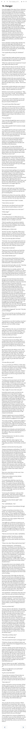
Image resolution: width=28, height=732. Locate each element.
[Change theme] (4, 1)
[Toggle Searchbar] (7, 1)
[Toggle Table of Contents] (1, 1)
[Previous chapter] (5, 727)
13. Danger (7, 6)
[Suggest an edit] (26, 1)
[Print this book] (22, 1)
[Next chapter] (23, 727)
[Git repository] (24, 1)
